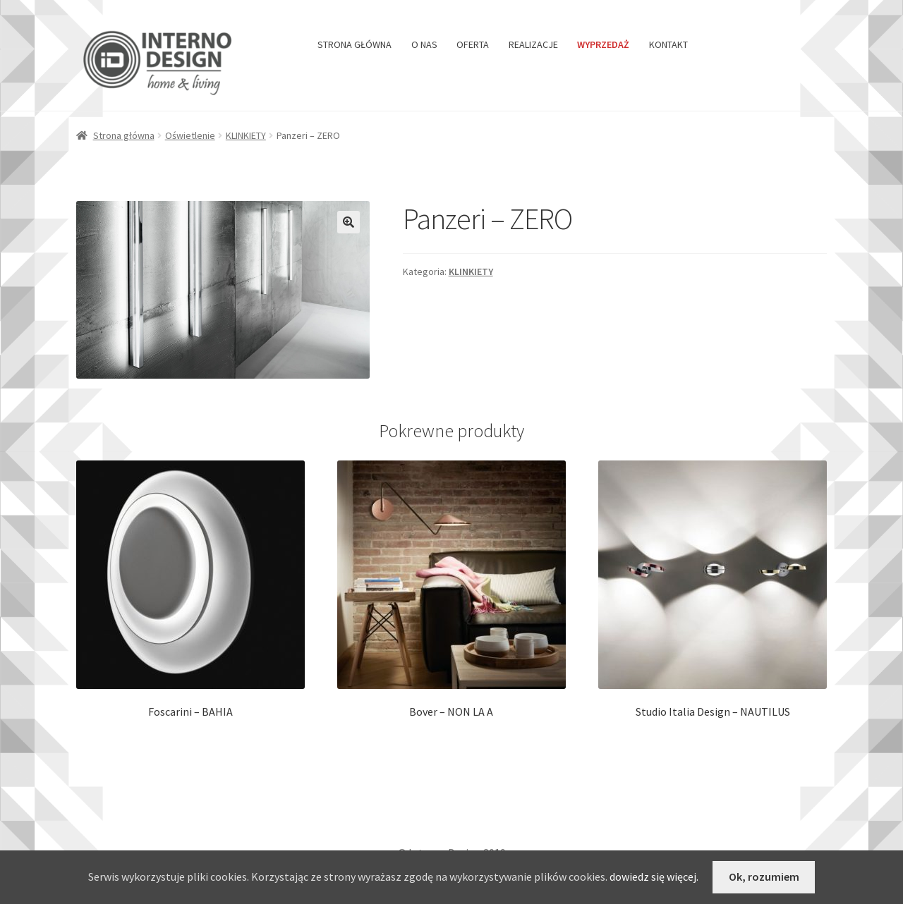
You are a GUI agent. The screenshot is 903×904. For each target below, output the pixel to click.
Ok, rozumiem (764, 876)
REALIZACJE (533, 44)
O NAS (424, 44)
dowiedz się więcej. (654, 876)
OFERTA (472, 44)
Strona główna (123, 135)
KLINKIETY (246, 135)
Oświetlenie (190, 135)
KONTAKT (668, 44)
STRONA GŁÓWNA (354, 44)
